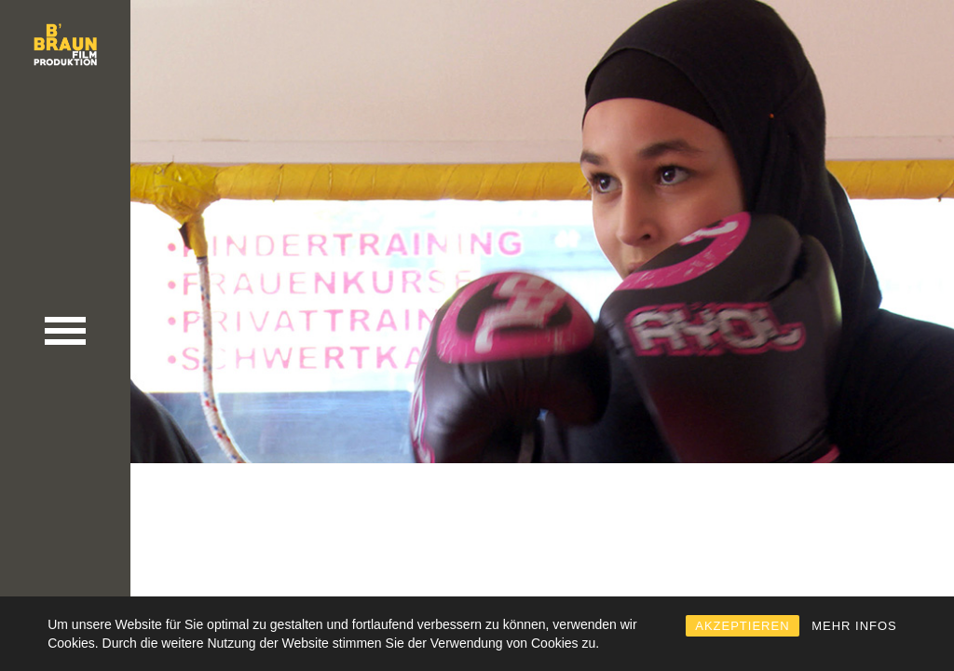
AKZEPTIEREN (742, 626)
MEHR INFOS (854, 626)
